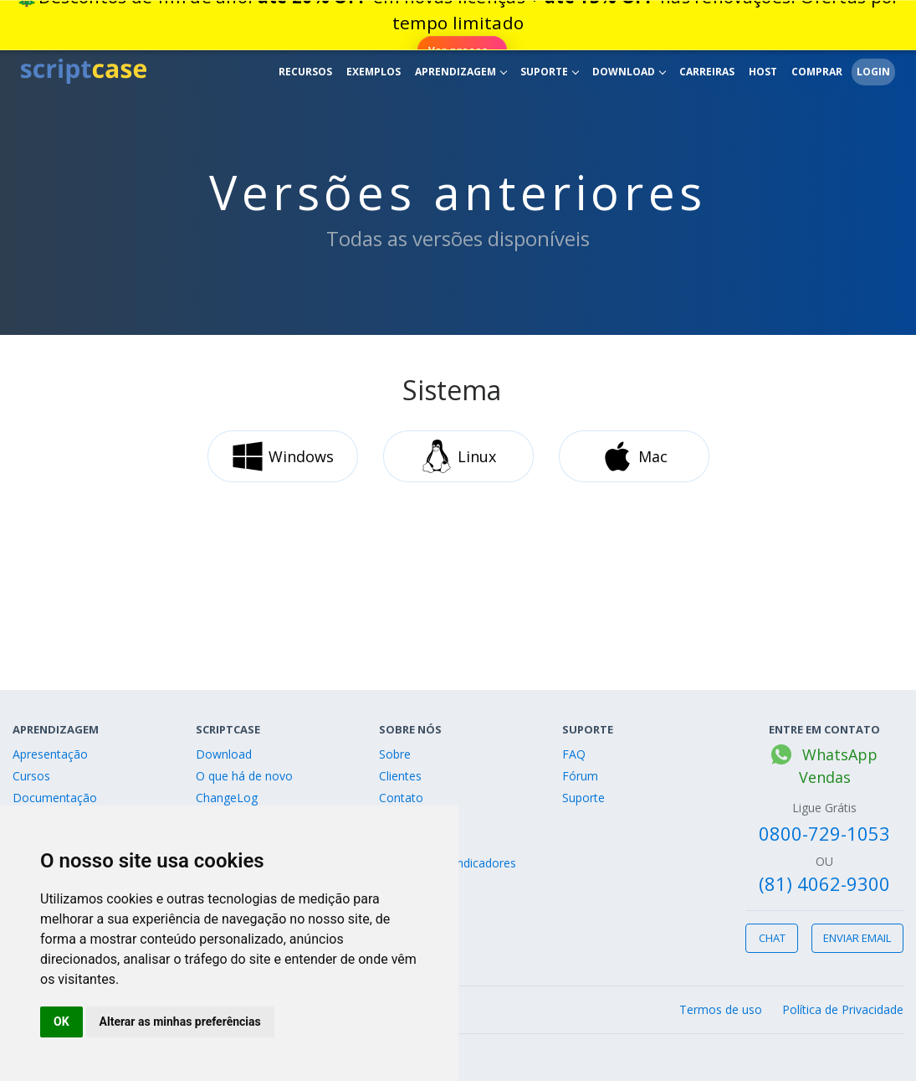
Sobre (395, 754)
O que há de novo (244, 776)
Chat (772, 937)
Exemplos (373, 71)
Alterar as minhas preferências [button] (180, 1021)
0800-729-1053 (824, 833)
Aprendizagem (461, 71)
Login (873, 71)
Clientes (400, 776)
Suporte (549, 71)
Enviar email (857, 937)
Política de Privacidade (842, 1009)
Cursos (31, 776)
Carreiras (706, 71)
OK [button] (61, 1021)
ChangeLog (227, 798)
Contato (401, 798)
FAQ (574, 754)
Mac (634, 456)
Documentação (55, 798)
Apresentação (50, 754)
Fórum (580, 776)
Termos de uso (720, 1009)
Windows (282, 456)
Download (629, 71)
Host (763, 71)
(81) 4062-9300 (824, 883)
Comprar (816, 71)
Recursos (305, 71)
